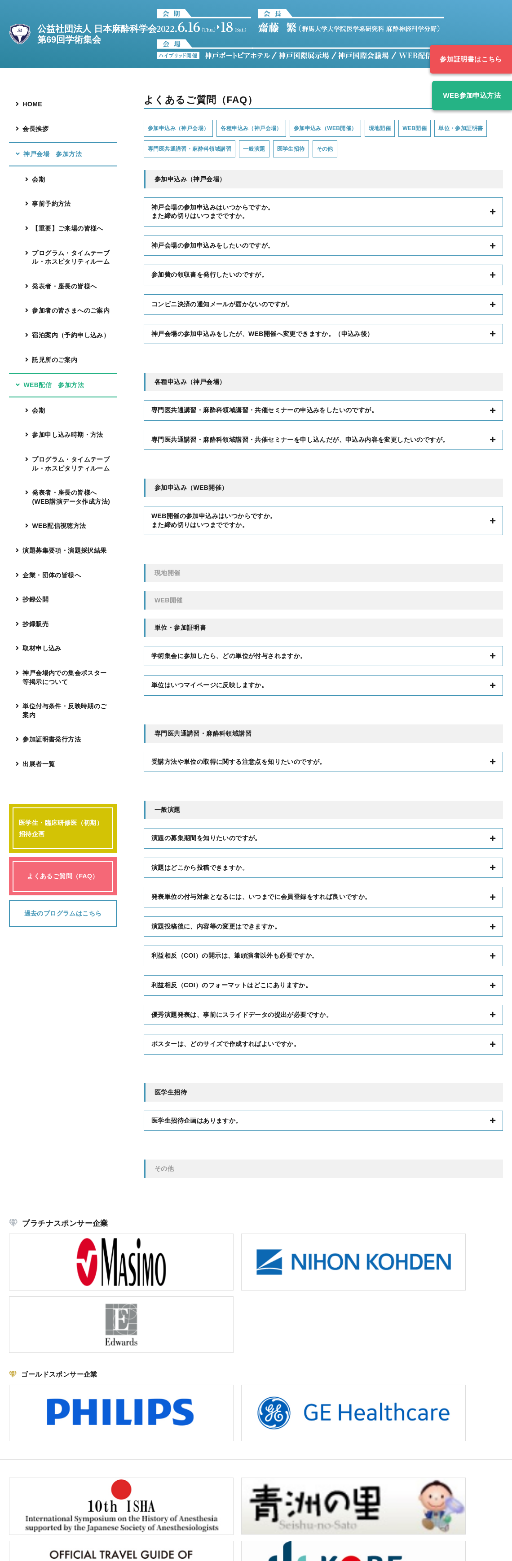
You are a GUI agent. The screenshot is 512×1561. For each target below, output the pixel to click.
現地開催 (424, 128)
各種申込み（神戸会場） (271, 128)
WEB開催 (466, 128)
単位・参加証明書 (175, 150)
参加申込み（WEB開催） (359, 128)
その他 (427, 150)
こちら (72, 1494)
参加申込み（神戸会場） (185, 128)
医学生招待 (386, 150)
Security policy (484, 1548)
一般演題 (342, 150)
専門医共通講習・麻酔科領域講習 (264, 150)
